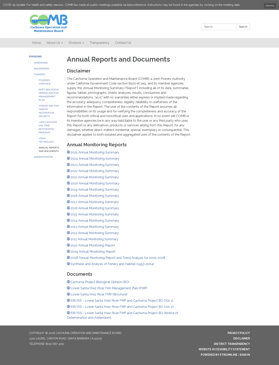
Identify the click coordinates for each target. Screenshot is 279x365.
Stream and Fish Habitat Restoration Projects (49, 111)
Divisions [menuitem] (75, 43)
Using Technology (46, 140)
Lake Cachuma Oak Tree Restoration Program (48, 127)
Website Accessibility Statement (224, 349)
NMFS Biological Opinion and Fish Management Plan (49, 94)
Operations (41, 62)
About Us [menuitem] (53, 43)
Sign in (245, 354)
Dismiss (270, 5)
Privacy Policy (239, 333)
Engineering (41, 68)
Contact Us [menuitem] (123, 43)
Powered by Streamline (219, 354)
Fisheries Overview (45, 82)
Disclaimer (241, 338)
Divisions (35, 56)
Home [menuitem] (36, 43)
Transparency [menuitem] (99, 43)
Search (243, 26)
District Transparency (232, 343)
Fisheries (39, 74)
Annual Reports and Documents (49, 149)
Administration (43, 157)
